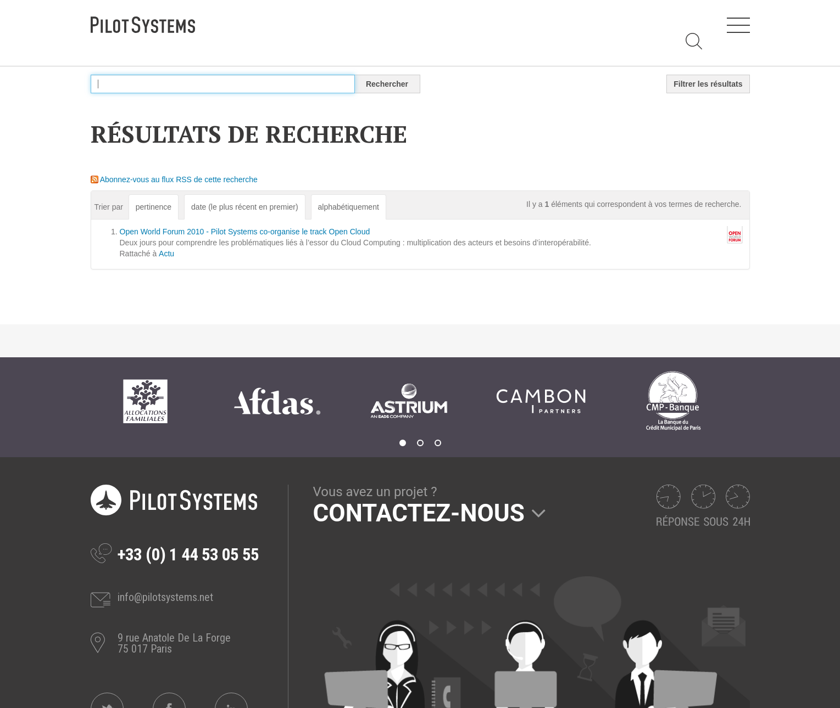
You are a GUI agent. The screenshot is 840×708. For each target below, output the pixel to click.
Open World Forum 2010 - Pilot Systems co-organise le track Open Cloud (245, 231)
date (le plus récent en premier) (244, 207)
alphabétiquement (348, 207)
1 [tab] (402, 443)
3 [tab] (438, 443)
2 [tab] (420, 443)
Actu (166, 253)
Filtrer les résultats (708, 84)
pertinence (153, 207)
